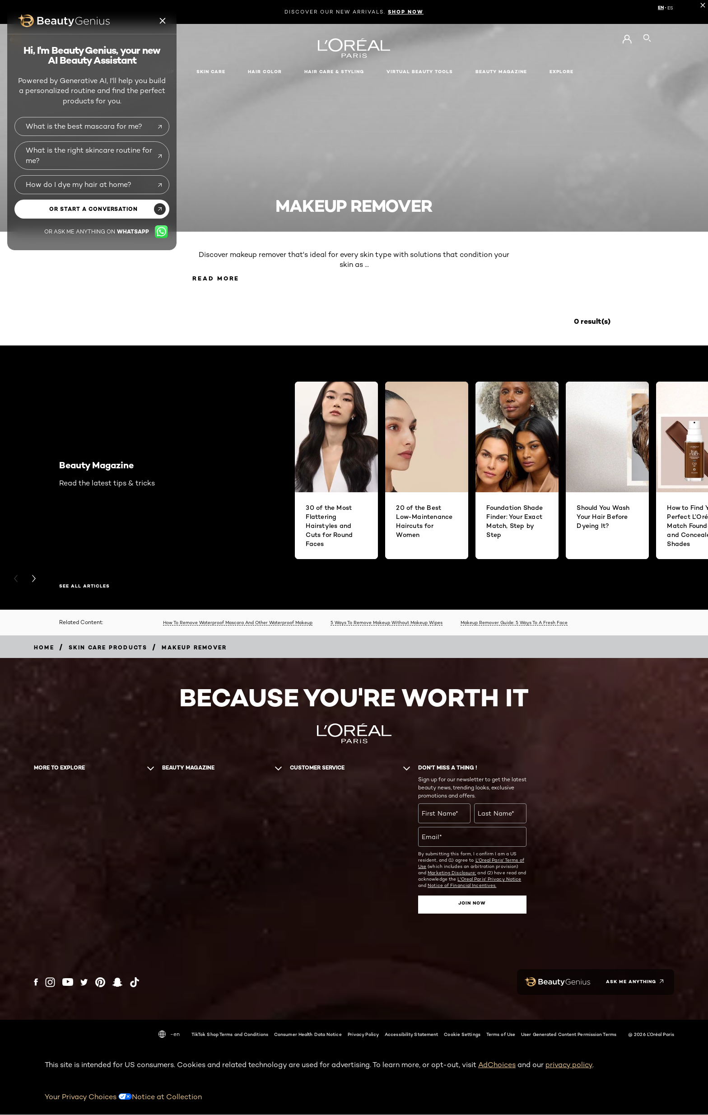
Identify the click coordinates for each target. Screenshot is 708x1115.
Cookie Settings (462, 1035)
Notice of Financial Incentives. (462, 886)
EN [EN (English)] (661, 7)
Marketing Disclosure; (452, 874)
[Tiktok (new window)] (135, 983)
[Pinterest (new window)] (100, 983)
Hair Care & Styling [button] (334, 72)
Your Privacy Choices (88, 1097)
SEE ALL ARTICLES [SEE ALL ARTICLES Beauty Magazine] (84, 587)
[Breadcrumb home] (44, 648)
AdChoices (497, 1065)
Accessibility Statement (411, 1035)
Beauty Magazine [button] (501, 72)
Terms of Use (500, 1035)
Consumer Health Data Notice (308, 1035)
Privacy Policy (363, 1035)
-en (169, 1035)
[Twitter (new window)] (84, 983)
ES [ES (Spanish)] (670, 7)
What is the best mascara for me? (84, 126)
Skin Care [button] (210, 72)
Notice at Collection (167, 1097)
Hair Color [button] (265, 72)
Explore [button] (561, 72)
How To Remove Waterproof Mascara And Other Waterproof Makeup (237, 623)
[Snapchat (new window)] (117, 983)
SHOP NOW (406, 12)
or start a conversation (93, 208)
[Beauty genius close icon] (163, 20)
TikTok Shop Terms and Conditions (229, 1035)
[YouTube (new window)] (67, 983)
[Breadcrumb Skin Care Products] (108, 648)
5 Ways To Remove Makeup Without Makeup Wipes (386, 623)
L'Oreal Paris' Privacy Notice (489, 880)
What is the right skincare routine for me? (89, 155)
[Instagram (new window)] (50, 983)
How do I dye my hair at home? (78, 184)
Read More (220, 279)
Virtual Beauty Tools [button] (420, 72)
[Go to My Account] (627, 39)
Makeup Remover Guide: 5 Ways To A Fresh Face (514, 623)
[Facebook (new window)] (36, 983)
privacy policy (568, 1065)
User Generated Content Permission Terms (568, 1035)
